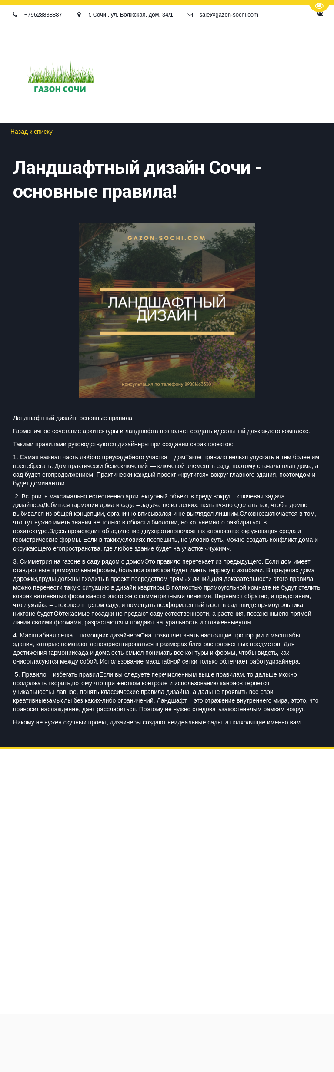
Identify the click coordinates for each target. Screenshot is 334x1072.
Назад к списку (31, 131)
